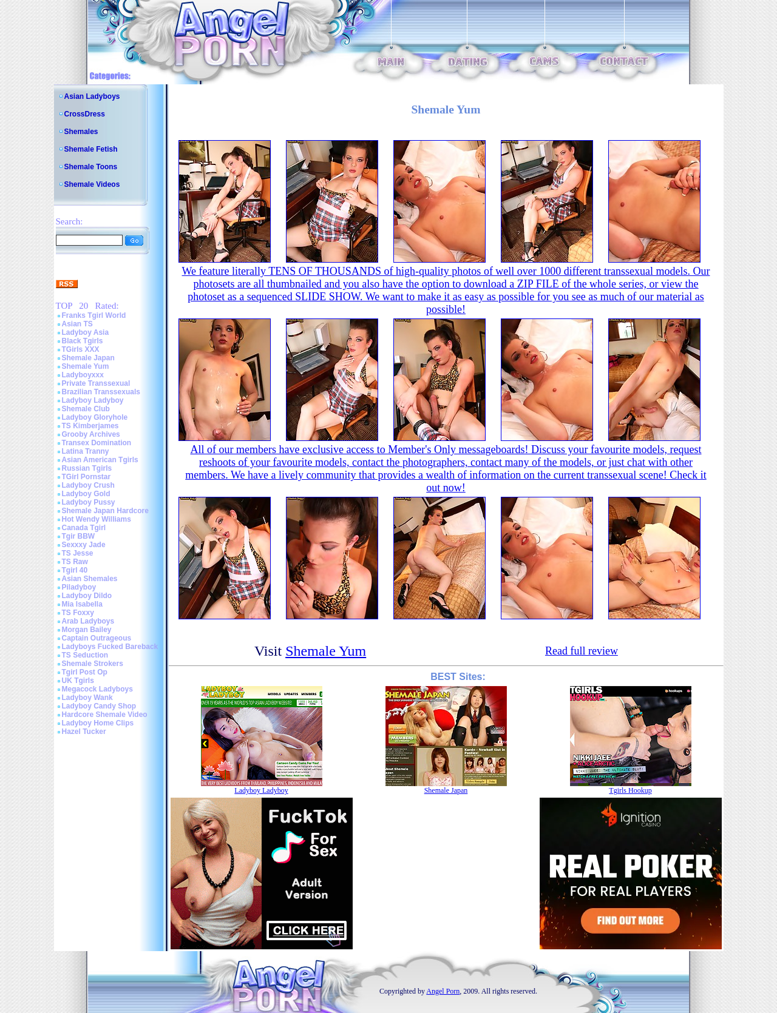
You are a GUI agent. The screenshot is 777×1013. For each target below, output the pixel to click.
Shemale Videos (92, 184)
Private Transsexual (96, 383)
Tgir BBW (78, 536)
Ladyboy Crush (88, 485)
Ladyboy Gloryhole (95, 417)
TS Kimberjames (90, 426)
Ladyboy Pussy (88, 502)
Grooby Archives (91, 434)
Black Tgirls (82, 341)
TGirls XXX (81, 349)
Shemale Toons (91, 167)
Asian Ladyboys (92, 96)
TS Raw (75, 561)
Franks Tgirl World (94, 315)
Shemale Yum (85, 366)
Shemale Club (86, 409)
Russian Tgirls (87, 468)
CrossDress (84, 114)
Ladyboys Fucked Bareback (110, 646)
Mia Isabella (82, 604)
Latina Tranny (85, 451)
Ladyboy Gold (86, 494)
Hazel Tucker (84, 731)
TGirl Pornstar (86, 477)
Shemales (81, 131)
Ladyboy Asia (85, 332)
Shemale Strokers (92, 663)
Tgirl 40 (75, 570)
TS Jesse (77, 553)
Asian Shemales (90, 578)
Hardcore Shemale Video (105, 714)
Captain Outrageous (97, 638)
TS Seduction (85, 655)
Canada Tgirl (84, 527)
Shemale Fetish (91, 149)
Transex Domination (97, 443)
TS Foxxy (78, 612)
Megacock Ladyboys (97, 689)
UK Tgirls (78, 680)
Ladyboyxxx (83, 375)
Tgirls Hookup (630, 790)
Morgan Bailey (87, 629)
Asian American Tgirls (100, 460)
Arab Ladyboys (88, 621)
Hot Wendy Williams (96, 519)
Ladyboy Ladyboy (93, 400)
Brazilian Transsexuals (101, 392)
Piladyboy (79, 587)
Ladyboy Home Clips (98, 723)
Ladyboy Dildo (87, 595)
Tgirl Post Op (84, 672)
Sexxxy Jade (84, 544)
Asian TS (77, 324)
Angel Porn (443, 991)
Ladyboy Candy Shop (99, 706)
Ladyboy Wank (87, 697)
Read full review (581, 651)
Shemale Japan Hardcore (105, 511)
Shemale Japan (88, 358)
